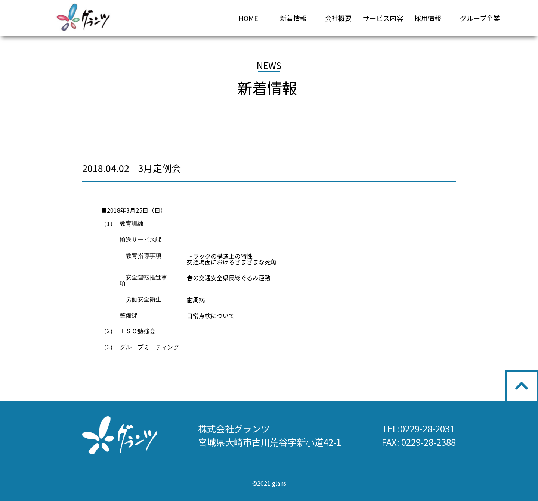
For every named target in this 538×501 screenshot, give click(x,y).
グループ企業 (480, 18)
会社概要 (338, 18)
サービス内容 (383, 18)
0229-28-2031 (427, 428)
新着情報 (293, 18)
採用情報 (427, 18)
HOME (248, 18)
